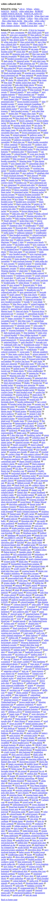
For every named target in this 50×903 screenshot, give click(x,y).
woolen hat (40, 392)
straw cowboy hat (30, 187)
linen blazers (30, 647)
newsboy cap (18, 471)
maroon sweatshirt (9, 56)
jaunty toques (34, 812)
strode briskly (23, 847)
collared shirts (41, 523)
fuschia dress (32, 828)
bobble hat (39, 583)
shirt (43, 101)
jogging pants (35, 406)
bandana (41, 488)
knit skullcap (9, 728)
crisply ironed (9, 752)
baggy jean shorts (34, 447)
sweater (4, 373)
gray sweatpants (17, 32)
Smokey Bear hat (8, 750)
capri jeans (37, 361)
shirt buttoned (24, 752)
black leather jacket (22, 128)
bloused (7, 604)
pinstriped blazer (38, 566)
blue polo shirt (33, 116)
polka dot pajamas (17, 559)
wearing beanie (28, 571)
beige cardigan (7, 824)
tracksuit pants (25, 535)
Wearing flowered (24, 626)
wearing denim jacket (10, 137)
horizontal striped (18, 473)
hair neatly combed (21, 661)
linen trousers (37, 671)
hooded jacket (35, 411)
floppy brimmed (28, 740)
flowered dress (38, 311)
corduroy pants (7, 495)
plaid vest (34, 452)
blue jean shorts (30, 294)
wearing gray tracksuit (10, 633)
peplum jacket (20, 650)
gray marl (17, 876)
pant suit (30, 878)
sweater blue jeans (39, 80)
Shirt (3, 23)
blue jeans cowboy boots (18, 354)
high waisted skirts (12, 747)
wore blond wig (7, 673)
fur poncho (14, 211)
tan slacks (38, 125)
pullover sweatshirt (22, 140)
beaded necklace (35, 859)
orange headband (38, 492)
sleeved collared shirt (10, 597)
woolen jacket (10, 561)
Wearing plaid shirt (30, 99)
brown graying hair (9, 740)
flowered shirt (21, 228)
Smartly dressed (25, 497)
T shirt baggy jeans (31, 516)
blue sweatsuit (19, 159)
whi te (22, 9)
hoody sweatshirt (20, 445)
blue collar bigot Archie (12, 21)
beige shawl (26, 430)
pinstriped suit (7, 314)
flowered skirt (29, 285)
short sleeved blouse (12, 383)
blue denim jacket (17, 40)
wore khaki (38, 302)
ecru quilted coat (27, 247)
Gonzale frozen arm (9, 809)
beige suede (6, 826)
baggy (10, 692)
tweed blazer (25, 502)
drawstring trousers (27, 762)
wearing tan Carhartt (10, 869)
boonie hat (37, 383)
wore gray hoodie (37, 154)
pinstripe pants (26, 449)
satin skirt (8, 719)
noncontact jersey (28, 681)
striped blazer (23, 673)
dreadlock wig (34, 278)
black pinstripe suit (26, 94)
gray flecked (6, 590)
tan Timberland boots (38, 621)
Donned (29, 538)
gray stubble (6, 695)
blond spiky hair (15, 652)
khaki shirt (23, 561)
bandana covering (34, 885)
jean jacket (35, 719)
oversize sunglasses (23, 790)
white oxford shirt (8, 63)
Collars (30, 18)
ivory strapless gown (19, 540)
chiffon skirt (32, 773)
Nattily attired (31, 585)
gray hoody (38, 418)
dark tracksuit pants (12, 333)
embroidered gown (21, 804)
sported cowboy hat (38, 473)
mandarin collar (28, 638)
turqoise (38, 862)
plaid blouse (21, 499)
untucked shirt (41, 378)
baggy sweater (42, 356)
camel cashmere (30, 459)
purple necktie (15, 180)
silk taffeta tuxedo (34, 337)
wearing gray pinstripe (25, 385)
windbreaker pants (16, 854)
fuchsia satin (9, 623)
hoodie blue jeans (16, 337)
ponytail (4, 812)
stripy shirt (40, 497)
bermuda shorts (7, 402)
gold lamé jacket (35, 409)
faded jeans (35, 628)
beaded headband (11, 476)
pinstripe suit (22, 166)
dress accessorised (17, 859)
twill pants (39, 595)
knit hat (35, 800)
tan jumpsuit (30, 252)
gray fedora (8, 866)
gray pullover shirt (21, 611)
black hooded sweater (39, 66)
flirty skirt (19, 773)
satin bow (42, 738)
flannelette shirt (7, 378)
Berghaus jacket (30, 533)
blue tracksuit (36, 90)
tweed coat (5, 371)
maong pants (6, 654)
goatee (30, 685)
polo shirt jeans (39, 61)
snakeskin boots (22, 840)
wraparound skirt (27, 888)
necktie (24, 664)
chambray (23, 819)
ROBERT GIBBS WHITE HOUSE (22, 12)
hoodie (27, 302)
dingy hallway (32, 635)
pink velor (42, 333)
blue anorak (14, 123)
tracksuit (21, 623)
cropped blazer (17, 640)
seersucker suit (7, 619)
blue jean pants (15, 252)
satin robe (20, 885)
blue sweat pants (35, 87)
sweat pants (25, 352)
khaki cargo (22, 433)
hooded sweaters (25, 378)
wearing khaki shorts (22, 125)
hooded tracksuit (39, 190)
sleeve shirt (8, 547)
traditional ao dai (8, 845)
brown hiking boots (30, 211)
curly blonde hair (29, 869)
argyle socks (19, 797)
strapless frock (25, 583)
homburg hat (23, 788)
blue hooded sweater (31, 123)
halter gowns (24, 852)
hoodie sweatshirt (24, 230)
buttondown (39, 554)
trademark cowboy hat (10, 530)
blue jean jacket (38, 54)
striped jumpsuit (20, 135)
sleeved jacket (16, 614)
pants (3, 807)
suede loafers (6, 857)
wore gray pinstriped (26, 676)
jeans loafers (6, 218)
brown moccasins (17, 409)
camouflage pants (18, 237)
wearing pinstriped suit (35, 318)
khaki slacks (38, 44)
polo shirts (29, 426)
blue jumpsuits (21, 695)
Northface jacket (34, 435)
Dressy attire (38, 397)
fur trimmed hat (7, 847)
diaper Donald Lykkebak (29, 461)
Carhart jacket (17, 592)
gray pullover (28, 173)
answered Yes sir (37, 771)
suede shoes (15, 738)
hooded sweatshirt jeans (17, 59)
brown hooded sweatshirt (28, 101)
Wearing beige (25, 161)
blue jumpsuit (27, 75)
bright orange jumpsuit (11, 366)
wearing (45, 516)
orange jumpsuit (19, 816)
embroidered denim (9, 664)
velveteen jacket (30, 735)
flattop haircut (10, 552)
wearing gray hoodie (18, 452)
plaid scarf (13, 521)
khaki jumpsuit (35, 728)
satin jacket (6, 399)
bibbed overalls (23, 483)
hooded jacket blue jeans (20, 404)
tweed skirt (8, 278)
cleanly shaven (7, 480)
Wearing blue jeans (29, 47)
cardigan (4, 681)
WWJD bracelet (42, 669)
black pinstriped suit (9, 75)
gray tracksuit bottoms (18, 49)
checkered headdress (23, 893)
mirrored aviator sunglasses (13, 850)
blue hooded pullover (39, 171)
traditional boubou (25, 480)
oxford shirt (6, 128)
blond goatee (20, 411)
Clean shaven (33, 421)
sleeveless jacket (29, 476)
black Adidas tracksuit (10, 428)
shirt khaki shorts (34, 197)
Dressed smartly (17, 92)
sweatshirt (20, 87)
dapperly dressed (8, 819)
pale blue (44, 592)
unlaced (18, 585)
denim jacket (35, 504)
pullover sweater (23, 240)
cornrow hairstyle (21, 604)
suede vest (41, 495)
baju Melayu (17, 683)
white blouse (24, 283)
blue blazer (36, 118)
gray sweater (9, 264)
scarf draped (24, 397)
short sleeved (32, 175)
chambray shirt (15, 225)
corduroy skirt (41, 144)
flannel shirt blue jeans (29, 645)
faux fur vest (37, 840)
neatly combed (19, 759)
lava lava (42, 747)
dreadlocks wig (33, 290)
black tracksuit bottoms (14, 175)
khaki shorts (18, 371)
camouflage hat (38, 440)
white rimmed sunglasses (12, 635)
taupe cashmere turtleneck (35, 387)
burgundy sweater (8, 268)
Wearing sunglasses (12, 459)
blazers (16, 659)
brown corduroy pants (38, 347)
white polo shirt (10, 42)
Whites (29, 9)
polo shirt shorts (8, 793)
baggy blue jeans (28, 113)
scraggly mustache (31, 690)
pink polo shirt (18, 213)
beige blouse (20, 347)
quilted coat (40, 678)
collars (5, 18)
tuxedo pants (16, 466)
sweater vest (40, 404)
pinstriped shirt (7, 101)
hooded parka (9, 283)
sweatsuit (20, 314)
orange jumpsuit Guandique (29, 104)
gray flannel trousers (20, 97)
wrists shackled (38, 804)
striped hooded (24, 418)
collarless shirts (38, 437)
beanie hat (40, 268)
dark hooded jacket (9, 156)
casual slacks (9, 890)
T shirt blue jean (17, 435)
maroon (15, 681)
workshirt (22, 406)
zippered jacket (23, 61)
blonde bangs (17, 821)
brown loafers (26, 156)
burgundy (22, 728)
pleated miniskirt (29, 590)
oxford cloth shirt (18, 323)
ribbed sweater (27, 147)
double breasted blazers (33, 530)
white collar (40, 21)
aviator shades (10, 583)
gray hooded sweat (40, 833)
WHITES (5, 11)
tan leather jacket (22, 244)
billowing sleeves (24, 824)
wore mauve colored (32, 454)
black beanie (32, 152)
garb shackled (27, 342)
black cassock (14, 783)
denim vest (42, 571)
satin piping (37, 742)
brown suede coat (18, 373)
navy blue (42, 42)
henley (12, 788)
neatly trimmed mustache (27, 511)
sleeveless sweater (31, 573)
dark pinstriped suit (39, 59)
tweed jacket (28, 802)
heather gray (6, 566)
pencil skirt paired (11, 478)
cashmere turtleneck (24, 704)
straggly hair (27, 700)
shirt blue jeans (24, 321)
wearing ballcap (22, 395)
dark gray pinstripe (9, 364)
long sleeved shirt (23, 223)
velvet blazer (13, 516)
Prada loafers (13, 766)
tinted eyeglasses (8, 838)
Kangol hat (6, 726)
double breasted (17, 781)
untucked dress (35, 569)
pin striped (22, 771)
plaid (17, 590)
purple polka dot (8, 864)
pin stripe (34, 819)
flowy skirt (28, 876)
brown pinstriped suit (31, 132)
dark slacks (8, 61)
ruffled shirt (22, 843)
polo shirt (5, 47)
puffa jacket (9, 233)
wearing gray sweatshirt (35, 73)
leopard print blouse (37, 359)
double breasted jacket (23, 149)
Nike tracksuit (33, 37)
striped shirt (25, 44)
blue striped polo (25, 862)
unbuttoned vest (33, 266)
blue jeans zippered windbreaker (23, 684)
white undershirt (16, 878)
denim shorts (6, 411)
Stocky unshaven (26, 121)
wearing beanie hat (9, 206)
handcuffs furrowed (33, 652)
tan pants (35, 49)
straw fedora (27, 356)
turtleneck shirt (17, 152)
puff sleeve (5, 569)
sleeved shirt (42, 340)
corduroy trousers (8, 507)
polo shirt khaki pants (28, 130)
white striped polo (28, 206)
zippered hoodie (29, 249)
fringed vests (37, 673)
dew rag (10, 483)
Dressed (40, 426)
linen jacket (6, 192)
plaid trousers (36, 766)
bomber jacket (24, 874)
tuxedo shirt (6, 721)
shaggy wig (36, 490)
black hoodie (38, 847)
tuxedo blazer (13, 802)
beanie (12, 776)
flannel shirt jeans (8, 762)
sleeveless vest (25, 557)
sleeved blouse (34, 159)
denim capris (34, 650)
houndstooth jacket (32, 345)
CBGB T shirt (41, 745)
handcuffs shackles (27, 657)
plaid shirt (23, 271)
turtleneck (13, 430)
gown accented (15, 723)
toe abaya (19, 468)
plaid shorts (37, 395)
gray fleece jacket (27, 109)
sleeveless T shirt (16, 266)
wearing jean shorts (33, 466)
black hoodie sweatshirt (38, 142)
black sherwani (7, 676)
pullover (36, 283)
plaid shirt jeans (27, 364)
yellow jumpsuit (11, 144)
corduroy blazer (38, 485)
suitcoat (44, 697)
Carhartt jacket (23, 380)
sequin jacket (6, 790)
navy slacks (42, 247)
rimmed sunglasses (30, 697)
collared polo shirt (9, 292)
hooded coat (21, 183)
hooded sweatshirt (15, 290)
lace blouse (19, 199)
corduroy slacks (8, 464)
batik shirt (5, 440)
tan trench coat (21, 654)
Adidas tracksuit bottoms (27, 709)
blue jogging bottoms (38, 716)
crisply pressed (41, 275)
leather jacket (7, 416)
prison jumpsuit (39, 354)
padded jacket (29, 545)
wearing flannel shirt (39, 580)
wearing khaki (7, 90)
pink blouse (9, 380)
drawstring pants (18, 812)
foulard (7, 800)
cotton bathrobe (19, 881)
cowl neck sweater (21, 726)
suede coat (21, 414)
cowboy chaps (14, 454)
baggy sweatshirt (15, 318)
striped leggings (38, 304)
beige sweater (16, 273)
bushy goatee (6, 426)
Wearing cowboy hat (36, 807)
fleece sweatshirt (21, 190)
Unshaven (39, 824)
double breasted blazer (28, 209)
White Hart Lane (41, 16)
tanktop (15, 697)
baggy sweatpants (16, 764)
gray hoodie (34, 51)
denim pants (17, 297)
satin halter (6, 828)
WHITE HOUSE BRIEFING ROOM (17, 16)
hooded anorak (19, 621)
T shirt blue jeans (34, 23)
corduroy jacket (7, 862)
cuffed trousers (31, 814)
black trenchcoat (20, 628)
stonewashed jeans (16, 578)
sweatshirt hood (8, 321)
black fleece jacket (9, 549)
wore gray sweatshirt (18, 35)
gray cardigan (33, 92)
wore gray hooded (21, 316)
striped (4, 273)
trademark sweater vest (13, 349)
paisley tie (38, 204)
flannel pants (15, 514)
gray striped (14, 285)
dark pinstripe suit (27, 63)
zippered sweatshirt (33, 299)
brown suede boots (27, 702)
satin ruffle (36, 604)
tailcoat (14, 602)
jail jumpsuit (23, 490)
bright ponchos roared (21, 528)
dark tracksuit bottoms (22, 261)
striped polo (34, 399)
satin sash (28, 669)
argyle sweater (21, 457)
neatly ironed (23, 464)
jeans (34, 611)
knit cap (25, 671)
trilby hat (41, 364)
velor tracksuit (42, 280)
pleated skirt (33, 623)
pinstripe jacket (23, 325)
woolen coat (32, 797)
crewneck (5, 576)
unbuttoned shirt (17, 607)
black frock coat (21, 485)
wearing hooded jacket (24, 390)
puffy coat (20, 278)
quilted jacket (19, 368)
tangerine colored (11, 671)
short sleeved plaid (9, 502)
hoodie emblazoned (25, 402)
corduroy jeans (7, 626)
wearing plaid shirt (21, 440)
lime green (34, 664)
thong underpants (11, 835)
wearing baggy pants (34, 795)
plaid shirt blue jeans (10, 571)
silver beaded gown (20, 742)
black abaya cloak (27, 507)
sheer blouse (19, 721)
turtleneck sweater (24, 275)
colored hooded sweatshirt (12, 197)
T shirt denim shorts (38, 71)
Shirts (9, 23)
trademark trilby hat (12, 345)
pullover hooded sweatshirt (23, 600)
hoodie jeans (18, 421)
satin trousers (14, 735)
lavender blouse (8, 771)
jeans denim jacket (9, 109)
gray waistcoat (39, 244)
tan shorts (38, 128)
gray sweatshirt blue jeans (15, 359)
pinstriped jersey (26, 776)
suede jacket (6, 328)
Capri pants (28, 633)
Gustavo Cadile (38, 788)
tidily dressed (41, 776)
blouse (25, 714)
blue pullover (36, 35)
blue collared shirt (9, 44)
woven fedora (37, 826)
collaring (13, 18)
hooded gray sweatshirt (26, 202)
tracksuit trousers (25, 280)
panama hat (34, 373)
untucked (31, 471)
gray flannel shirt (18, 163)
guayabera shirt (21, 566)
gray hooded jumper (25, 495)
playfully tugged (25, 890)
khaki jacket (21, 90)
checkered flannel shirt (11, 545)
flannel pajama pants (34, 723)
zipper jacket (6, 442)
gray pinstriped (10, 185)
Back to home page (9, 899)
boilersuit (21, 731)
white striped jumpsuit (37, 40)
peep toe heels (17, 883)
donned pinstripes (32, 712)
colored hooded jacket (31, 478)
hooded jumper (35, 237)
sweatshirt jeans (23, 78)
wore (19, 619)
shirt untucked (10, 68)
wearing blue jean (38, 871)
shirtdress (30, 821)
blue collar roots (41, 18)
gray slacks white (34, 542)
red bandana (6, 361)
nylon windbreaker (35, 371)
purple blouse (42, 75)
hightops (4, 733)
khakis (27, 383)
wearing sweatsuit (37, 499)
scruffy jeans (6, 773)
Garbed (18, 426)
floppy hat (5, 471)
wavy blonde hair (34, 468)
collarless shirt (36, 106)
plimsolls (45, 797)
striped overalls (35, 866)
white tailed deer (26, 11)
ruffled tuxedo (32, 683)
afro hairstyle (6, 885)
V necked (31, 607)
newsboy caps (29, 747)
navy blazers (23, 793)
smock (35, 442)
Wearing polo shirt (17, 376)
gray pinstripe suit (9, 247)
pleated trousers (34, 616)
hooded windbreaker (18, 171)
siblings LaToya (15, 712)
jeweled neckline (8, 497)
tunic (18, 533)
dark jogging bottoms (24, 218)
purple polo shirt (8, 106)
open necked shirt (8, 168)
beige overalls (22, 547)
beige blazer (6, 306)
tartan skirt (33, 376)
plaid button (40, 845)
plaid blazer (29, 488)
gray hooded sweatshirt (11, 302)
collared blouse (25, 750)
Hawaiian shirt (27, 521)
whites (36, 9)
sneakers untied (16, 447)
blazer (15, 47)
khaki (12, 716)
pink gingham (16, 666)
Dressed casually (11, 147)
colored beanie (15, 814)
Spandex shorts (25, 552)
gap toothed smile (8, 557)
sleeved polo (26, 144)
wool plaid (25, 809)
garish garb (17, 895)
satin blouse (35, 576)
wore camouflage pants (19, 833)
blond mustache (34, 640)
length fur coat (40, 535)
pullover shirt (18, 37)
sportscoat (22, 106)
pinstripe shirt (17, 733)
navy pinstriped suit (38, 183)
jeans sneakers (21, 259)
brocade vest (41, 342)
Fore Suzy (43, 545)
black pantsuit (14, 187)
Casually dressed (16, 216)
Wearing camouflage (26, 778)
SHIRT (23, 23)
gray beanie (44, 476)
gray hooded (41, 230)
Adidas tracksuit (35, 368)
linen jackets (32, 781)
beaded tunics (41, 750)
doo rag (7, 659)
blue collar (28, 21)
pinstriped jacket (21, 192)
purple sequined (30, 366)
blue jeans (8, 82)
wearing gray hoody (35, 242)
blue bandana (29, 333)
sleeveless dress (34, 850)
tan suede (41, 521)
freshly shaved (25, 595)
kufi (19, 387)
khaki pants (25, 56)
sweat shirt (20, 51)
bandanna (11, 535)
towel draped (6, 468)
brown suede (31, 592)
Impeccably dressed (23, 306)
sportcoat (5, 213)
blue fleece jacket (20, 304)
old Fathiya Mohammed (18, 588)
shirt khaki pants (35, 32)
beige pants (8, 78)
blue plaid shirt (21, 118)
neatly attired (15, 294)
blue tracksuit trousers (13, 256)
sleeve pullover (7, 414)
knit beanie (6, 316)
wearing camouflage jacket (27, 416)
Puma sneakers (21, 719)
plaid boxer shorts (24, 678)
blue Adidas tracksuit (29, 335)
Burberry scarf (38, 547)
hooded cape (25, 549)
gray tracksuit (18, 116)
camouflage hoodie (36, 314)
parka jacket (6, 259)
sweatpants (42, 657)
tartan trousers (34, 721)
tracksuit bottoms (8, 745)
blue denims (43, 602)
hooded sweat (19, 688)
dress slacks (36, 166)
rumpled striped (24, 264)
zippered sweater (22, 442)
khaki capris (40, 790)
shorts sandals (22, 692)
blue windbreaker (39, 97)
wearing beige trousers (32, 137)
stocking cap (14, 690)
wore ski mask (7, 731)
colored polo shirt (27, 185)
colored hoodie (20, 154)
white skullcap (7, 709)
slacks (10, 80)
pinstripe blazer (16, 795)
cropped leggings (19, 576)
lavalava (37, 809)
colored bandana (27, 602)
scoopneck (5, 661)
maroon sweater (8, 194)
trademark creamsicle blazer (34, 835)
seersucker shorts (30, 659)
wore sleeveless (38, 714)
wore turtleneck (7, 523)
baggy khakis (29, 738)
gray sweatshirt (25, 68)
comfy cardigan (7, 490)
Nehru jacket (16, 769)
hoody (29, 854)
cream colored (10, 595)
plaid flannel (37, 540)
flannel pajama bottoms (11, 488)
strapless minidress (12, 573)
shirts (15, 23)
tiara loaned (19, 828)
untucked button (32, 614)
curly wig (40, 633)
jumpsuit (33, 323)
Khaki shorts (6, 757)
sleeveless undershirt (18, 504)
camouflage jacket (37, 707)
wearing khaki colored (34, 273)
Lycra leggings (42, 864)
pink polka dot (41, 261)
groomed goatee (8, 418)
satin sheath (9, 778)
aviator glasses (29, 783)
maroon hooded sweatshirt (29, 194)
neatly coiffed (32, 733)
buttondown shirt (28, 518)
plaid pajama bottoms (19, 178)
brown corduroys (8, 397)
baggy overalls (18, 287)
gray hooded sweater (18, 254)
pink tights (21, 866)
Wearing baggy (7, 166)
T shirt (40, 423)
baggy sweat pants (23, 757)
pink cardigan (33, 578)
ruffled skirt (34, 816)
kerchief (20, 542)
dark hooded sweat (24, 392)
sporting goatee (34, 731)
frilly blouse (9, 526)
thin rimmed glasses (39, 457)
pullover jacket (36, 135)
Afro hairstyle (21, 785)
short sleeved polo (33, 256)
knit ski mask (31, 895)
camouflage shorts (36, 163)
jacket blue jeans (27, 221)
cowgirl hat (27, 597)
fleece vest (42, 888)
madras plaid (36, 654)
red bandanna (7, 395)
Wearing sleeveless (34, 216)
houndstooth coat (25, 523)
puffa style (34, 881)
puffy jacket (29, 514)
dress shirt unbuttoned (24, 857)
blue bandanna (39, 661)
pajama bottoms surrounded (23, 509)
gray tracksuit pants (38, 254)
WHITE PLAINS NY (33, 14)
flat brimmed (6, 585)
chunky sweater (16, 609)
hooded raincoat (10, 518)
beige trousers (7, 275)
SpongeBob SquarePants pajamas (25, 564)
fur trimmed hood (11, 249)
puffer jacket (6, 244)
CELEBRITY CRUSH (13, 538)
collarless (20, 616)
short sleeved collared (20, 754)
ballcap (4, 716)
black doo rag (19, 142)
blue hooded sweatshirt (19, 235)
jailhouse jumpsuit (25, 233)
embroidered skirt (19, 871)
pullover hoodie (15, 299)
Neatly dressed (10, 221)
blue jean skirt (40, 528)
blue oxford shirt (27, 42)
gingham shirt (43, 173)
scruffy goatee (20, 569)
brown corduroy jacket (10, 669)
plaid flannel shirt (11, 99)
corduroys (5, 304)
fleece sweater (37, 692)
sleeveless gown (32, 769)
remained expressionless (11, 647)
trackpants (31, 199)
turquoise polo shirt (20, 54)
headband (39, 854)
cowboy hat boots (22, 361)
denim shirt (13, 113)
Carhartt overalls (25, 864)
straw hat (22, 716)
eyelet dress (23, 580)
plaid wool (5, 421)
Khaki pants (36, 271)
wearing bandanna (16, 330)
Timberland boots (40, 726)
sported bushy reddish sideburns (24, 309)
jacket (30, 213)
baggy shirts (6, 485)
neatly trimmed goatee (38, 559)
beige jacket (41, 218)
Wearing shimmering (30, 642)
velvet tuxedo (37, 588)
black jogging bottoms (16, 71)
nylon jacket (36, 228)
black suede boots (22, 328)
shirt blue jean (7, 240)
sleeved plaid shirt (11, 173)
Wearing (35, 316)
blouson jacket (37, 192)
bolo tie (40, 821)
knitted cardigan (8, 874)
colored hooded (10, 335)
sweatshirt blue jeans (17, 66)
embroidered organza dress (31, 630)
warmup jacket (25, 845)
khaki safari (38, 754)
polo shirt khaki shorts (24, 85)
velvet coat (5, 797)
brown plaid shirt (27, 340)
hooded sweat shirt (29, 25)
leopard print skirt (38, 843)
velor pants (38, 325)
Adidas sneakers (21, 826)
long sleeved (6, 390)
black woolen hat (23, 204)
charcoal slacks (22, 311)
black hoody (24, 168)
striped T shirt (35, 414)
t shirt (41, 25)
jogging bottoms (24, 526)
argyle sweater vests (27, 838)
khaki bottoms (20, 399)
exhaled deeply (7, 492)
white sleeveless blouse (37, 330)
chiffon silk (13, 638)
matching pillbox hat (37, 759)
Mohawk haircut (40, 380)
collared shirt (22, 80)
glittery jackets (25, 745)
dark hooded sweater (20, 111)
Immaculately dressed (24, 423)
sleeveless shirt (7, 542)
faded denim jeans (30, 831)
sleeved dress (6, 499)
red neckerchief (7, 843)
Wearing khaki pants (34, 883)
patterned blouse (11, 342)
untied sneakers (26, 268)
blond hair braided (16, 807)
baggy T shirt (18, 242)
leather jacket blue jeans (25, 82)
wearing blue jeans (9, 888)
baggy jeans (14, 714)
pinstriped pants (8, 406)
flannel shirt (22, 492)
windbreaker (30, 225)
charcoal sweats (19, 707)
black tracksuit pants (12, 73)
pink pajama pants (21, 800)
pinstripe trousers (11, 700)
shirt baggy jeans (8, 130)
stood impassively (8, 340)
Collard (22, 18)
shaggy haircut (30, 619)
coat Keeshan (7, 533)
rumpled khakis (29, 428)
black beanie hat (31, 180)
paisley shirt (23, 437)
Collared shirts (40, 549)
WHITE (14, 11)
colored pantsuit (33, 609)
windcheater (32, 349)
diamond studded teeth (35, 666)
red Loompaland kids (22, 554)
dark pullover (13, 831)
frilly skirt (38, 483)
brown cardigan (32, 297)
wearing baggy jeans (10, 356)
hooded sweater (7, 104)
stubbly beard (32, 764)
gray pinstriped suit (28, 292)
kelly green (32, 688)
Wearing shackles (8, 271)
